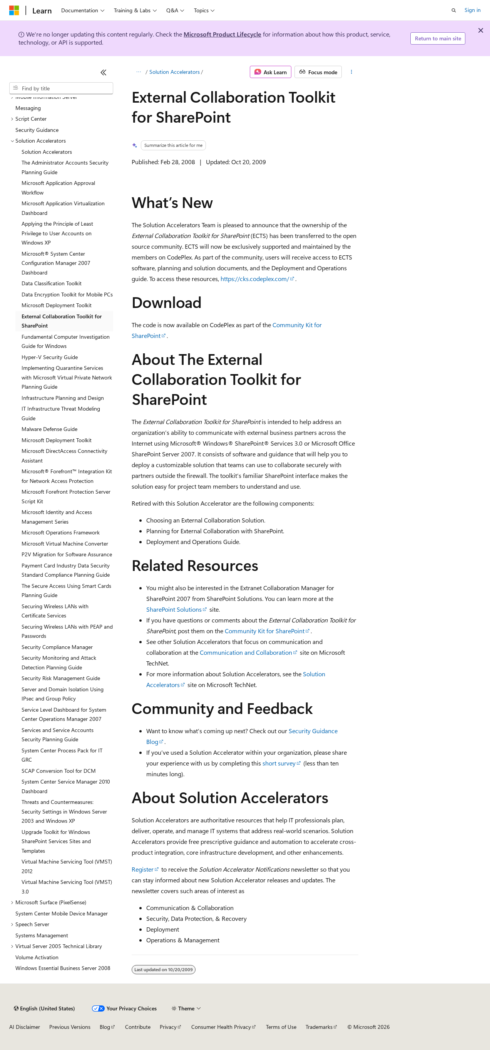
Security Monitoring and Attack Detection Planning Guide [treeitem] (59, 662)
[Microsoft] (14, 10)
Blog (105, 1026)
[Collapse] (103, 72)
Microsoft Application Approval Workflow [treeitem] (58, 187)
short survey (279, 763)
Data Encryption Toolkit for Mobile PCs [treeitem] (67, 294)
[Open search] (454, 10)
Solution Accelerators (174, 71)
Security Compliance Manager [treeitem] (57, 647)
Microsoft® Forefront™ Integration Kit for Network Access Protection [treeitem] (67, 476)
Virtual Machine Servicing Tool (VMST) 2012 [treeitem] (67, 866)
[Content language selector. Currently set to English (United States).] (44, 1008)
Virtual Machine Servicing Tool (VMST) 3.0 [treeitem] (67, 886)
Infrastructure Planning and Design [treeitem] (63, 397)
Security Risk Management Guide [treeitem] (61, 678)
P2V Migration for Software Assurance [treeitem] (67, 554)
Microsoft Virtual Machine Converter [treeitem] (65, 543)
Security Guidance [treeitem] (37, 129)
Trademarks (319, 1026)
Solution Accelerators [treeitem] (47, 151)
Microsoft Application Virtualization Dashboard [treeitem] (63, 208)
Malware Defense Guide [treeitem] (49, 429)
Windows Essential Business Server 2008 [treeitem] (62, 968)
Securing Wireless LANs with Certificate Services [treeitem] (55, 610)
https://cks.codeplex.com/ (255, 279)
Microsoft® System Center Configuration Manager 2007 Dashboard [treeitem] (56, 263)
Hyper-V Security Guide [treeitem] (50, 357)
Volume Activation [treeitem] (37, 957)
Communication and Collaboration (246, 652)
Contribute (138, 1026)
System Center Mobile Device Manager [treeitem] (61, 913)
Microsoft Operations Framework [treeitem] (61, 532)
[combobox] (61, 88)
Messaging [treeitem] (28, 107)
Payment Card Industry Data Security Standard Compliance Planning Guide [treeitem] (66, 570)
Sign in (473, 9)
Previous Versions (69, 1026)
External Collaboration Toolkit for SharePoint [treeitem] (62, 321)
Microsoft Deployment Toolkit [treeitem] (57, 305)
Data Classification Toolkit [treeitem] (52, 283)
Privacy (168, 1026)
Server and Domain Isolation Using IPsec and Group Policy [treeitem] (63, 694)
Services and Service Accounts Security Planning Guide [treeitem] (58, 734)
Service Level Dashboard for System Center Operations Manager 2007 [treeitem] (64, 714)
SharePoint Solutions (174, 609)
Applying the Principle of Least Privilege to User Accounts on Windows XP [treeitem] (57, 233)
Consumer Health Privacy (221, 1026)
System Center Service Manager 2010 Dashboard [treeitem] (66, 786)
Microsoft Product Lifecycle (222, 34)
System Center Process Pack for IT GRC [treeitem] (62, 755)
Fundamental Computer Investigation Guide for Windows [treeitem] (66, 341)
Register (143, 869)
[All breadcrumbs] (138, 72)
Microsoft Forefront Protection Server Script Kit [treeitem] (66, 496)
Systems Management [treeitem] (41, 935)
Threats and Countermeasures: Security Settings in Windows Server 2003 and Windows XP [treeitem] (64, 811)
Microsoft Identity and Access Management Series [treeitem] (57, 516)
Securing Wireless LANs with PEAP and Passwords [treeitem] (67, 631)
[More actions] (351, 72)
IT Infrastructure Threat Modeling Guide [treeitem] (61, 413)
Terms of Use (281, 1026)
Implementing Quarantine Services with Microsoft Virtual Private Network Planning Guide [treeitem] (67, 377)
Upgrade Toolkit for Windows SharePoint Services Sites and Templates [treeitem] (56, 841)
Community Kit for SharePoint (264, 631)
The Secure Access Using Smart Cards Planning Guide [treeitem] (66, 590)
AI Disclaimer (24, 1026)
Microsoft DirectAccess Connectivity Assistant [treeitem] (64, 455)
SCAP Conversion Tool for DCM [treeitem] (59, 770)
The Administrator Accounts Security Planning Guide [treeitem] (65, 167)
